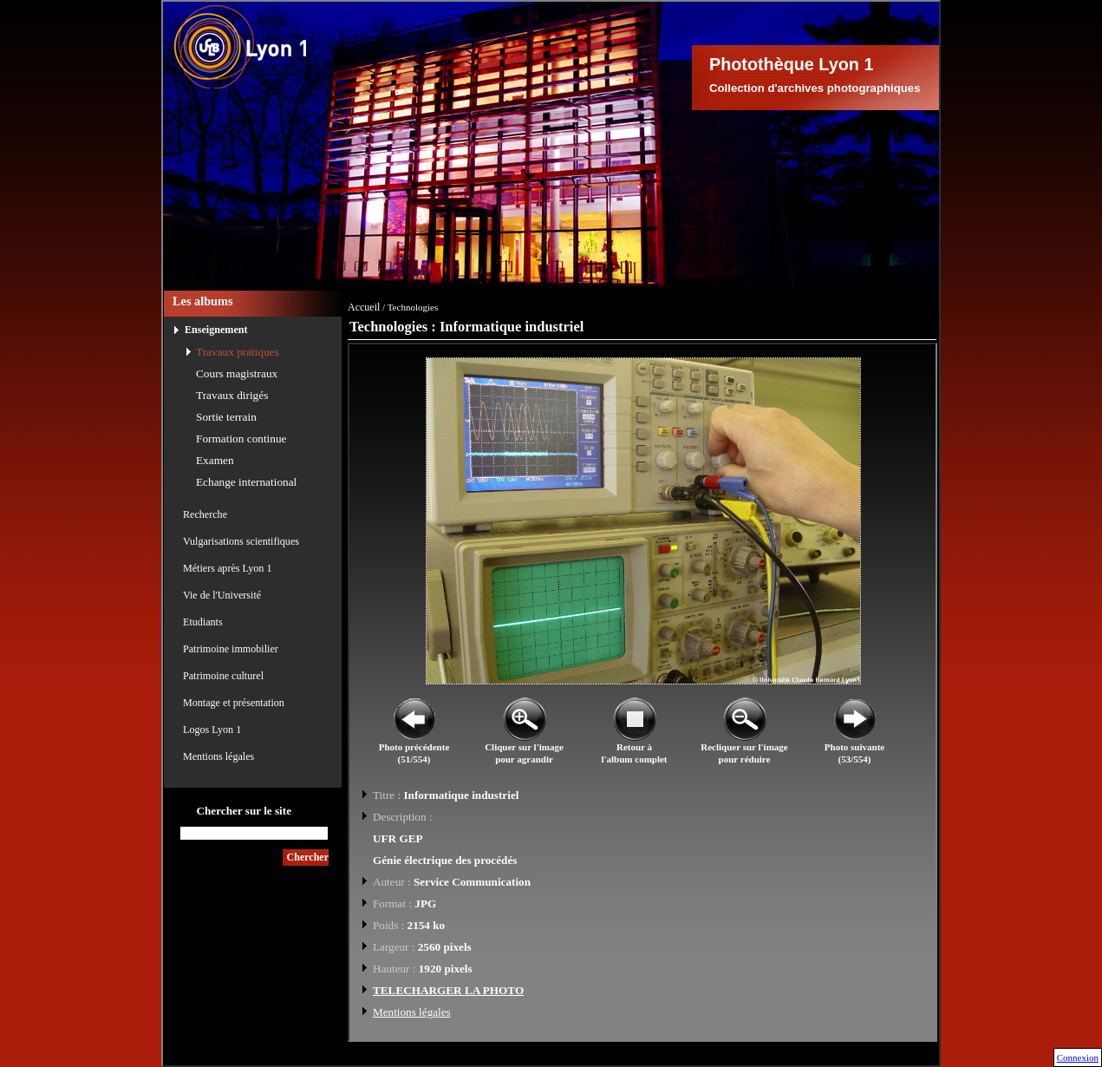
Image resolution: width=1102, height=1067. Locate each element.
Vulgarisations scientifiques (241, 541)
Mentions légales (218, 756)
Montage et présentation (233, 703)
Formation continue (241, 438)
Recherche (205, 514)
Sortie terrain (226, 416)
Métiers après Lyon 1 (227, 568)
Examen (215, 460)
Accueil (364, 307)
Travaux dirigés (232, 395)
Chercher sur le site (243, 810)
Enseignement (216, 330)
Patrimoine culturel (223, 676)
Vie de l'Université (222, 595)
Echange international (246, 481)
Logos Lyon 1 (212, 729)
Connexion (1078, 1057)
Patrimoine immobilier (230, 649)
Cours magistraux (236, 373)
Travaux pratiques (237, 351)
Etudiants (203, 622)
